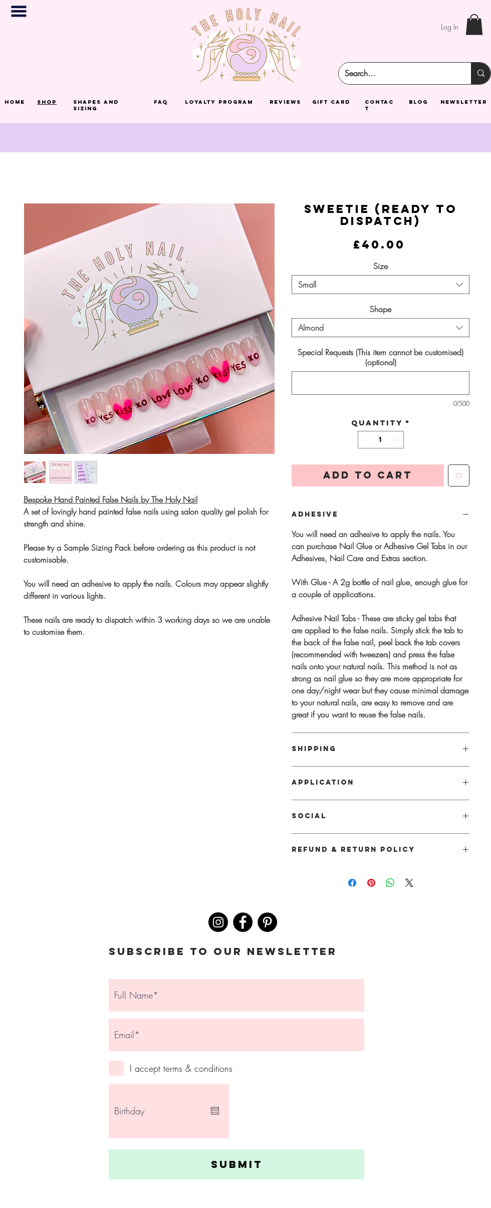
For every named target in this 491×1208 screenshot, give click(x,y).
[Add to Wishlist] (459, 475)
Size (380, 266)
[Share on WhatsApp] (390, 883)
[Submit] (236, 1164)
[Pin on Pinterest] (371, 883)
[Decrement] (365, 439)
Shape (380, 309)
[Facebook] (243, 922)
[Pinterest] (267, 922)
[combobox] (380, 284)
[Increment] (396, 439)
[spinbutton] (380, 439)
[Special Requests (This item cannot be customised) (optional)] (380, 383)
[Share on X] (409, 883)
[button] (18, 11)
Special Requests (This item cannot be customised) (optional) (380, 357)
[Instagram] (218, 922)
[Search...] (397, 73)
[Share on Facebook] (352, 883)
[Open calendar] (215, 1111)
